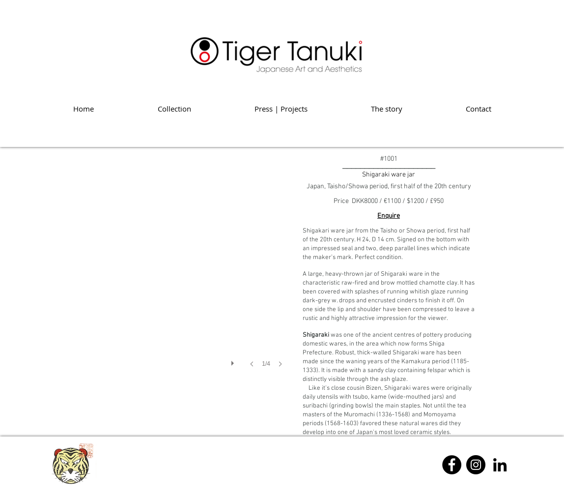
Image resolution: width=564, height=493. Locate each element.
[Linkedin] (499, 464)
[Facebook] (451, 464)
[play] (234, 360)
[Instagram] (475, 464)
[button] (170, 276)
